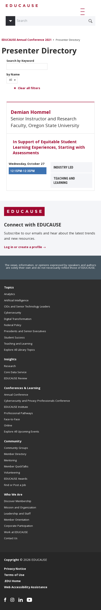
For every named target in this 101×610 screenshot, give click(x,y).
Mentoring (10, 460)
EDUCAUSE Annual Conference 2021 (27, 40)
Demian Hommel (30, 113)
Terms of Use (14, 575)
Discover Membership (17, 501)
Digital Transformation (17, 319)
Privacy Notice (15, 569)
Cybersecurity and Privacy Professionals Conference (37, 401)
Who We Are (13, 495)
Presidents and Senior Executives (25, 331)
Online (8, 426)
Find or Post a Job (15, 485)
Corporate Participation (18, 526)
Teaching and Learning (18, 344)
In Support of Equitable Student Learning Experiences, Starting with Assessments (49, 148)
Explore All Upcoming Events (21, 432)
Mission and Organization (20, 508)
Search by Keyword (26, 64)
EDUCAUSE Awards (15, 479)
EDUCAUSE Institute (16, 407)
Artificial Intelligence (16, 300)
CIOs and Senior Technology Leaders (27, 307)
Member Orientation (16, 520)
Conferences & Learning (22, 388)
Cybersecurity (12, 313)
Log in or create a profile (23, 247)
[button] (83, 11)
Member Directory (15, 454)
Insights (10, 359)
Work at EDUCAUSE (16, 532)
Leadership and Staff (17, 514)
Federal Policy (12, 325)
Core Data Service (15, 372)
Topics (9, 288)
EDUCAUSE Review (15, 378)
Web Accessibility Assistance (25, 587)
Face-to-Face (12, 419)
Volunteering (12, 473)
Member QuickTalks (16, 467)
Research (10, 366)
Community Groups (16, 448)
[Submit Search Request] (90, 21)
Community (12, 441)
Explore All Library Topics (19, 350)
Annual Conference (16, 395)
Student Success (14, 338)
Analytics (9, 294)
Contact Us (10, 538)
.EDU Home (12, 581)
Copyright (11, 560)
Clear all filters (29, 89)
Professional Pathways (18, 413)
